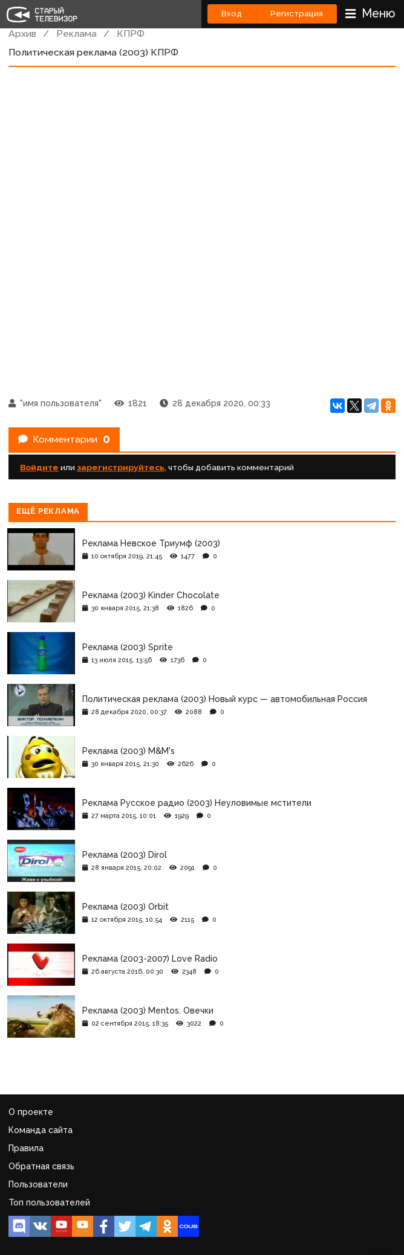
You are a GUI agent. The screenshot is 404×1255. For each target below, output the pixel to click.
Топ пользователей (49, 1202)
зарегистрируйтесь (121, 467)
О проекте (30, 1112)
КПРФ (131, 33)
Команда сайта (40, 1130)
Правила (26, 1148)
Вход (231, 13)
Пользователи (38, 1184)
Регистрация (296, 13)
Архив (22, 33)
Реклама (76, 33)
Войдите (39, 467)
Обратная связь (41, 1166)
